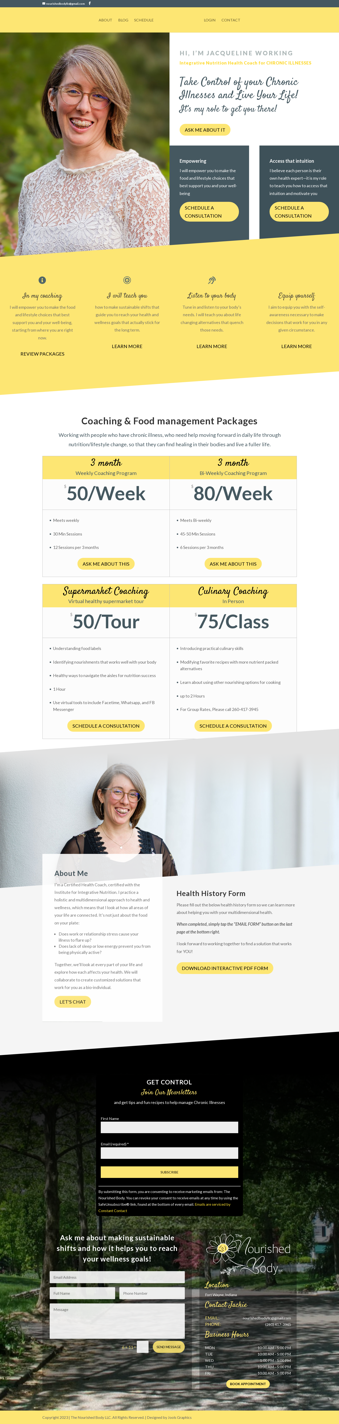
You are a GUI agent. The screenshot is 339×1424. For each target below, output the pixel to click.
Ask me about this (106, 564)
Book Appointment (248, 1384)
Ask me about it (205, 130)
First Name (110, 1118)
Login (210, 20)
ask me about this (233, 564)
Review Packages (42, 354)
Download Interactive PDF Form (225, 968)
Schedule (143, 20)
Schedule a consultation (203, 212)
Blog (123, 20)
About (105, 20)
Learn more (127, 346)
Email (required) (115, 1144)
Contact (231, 20)
